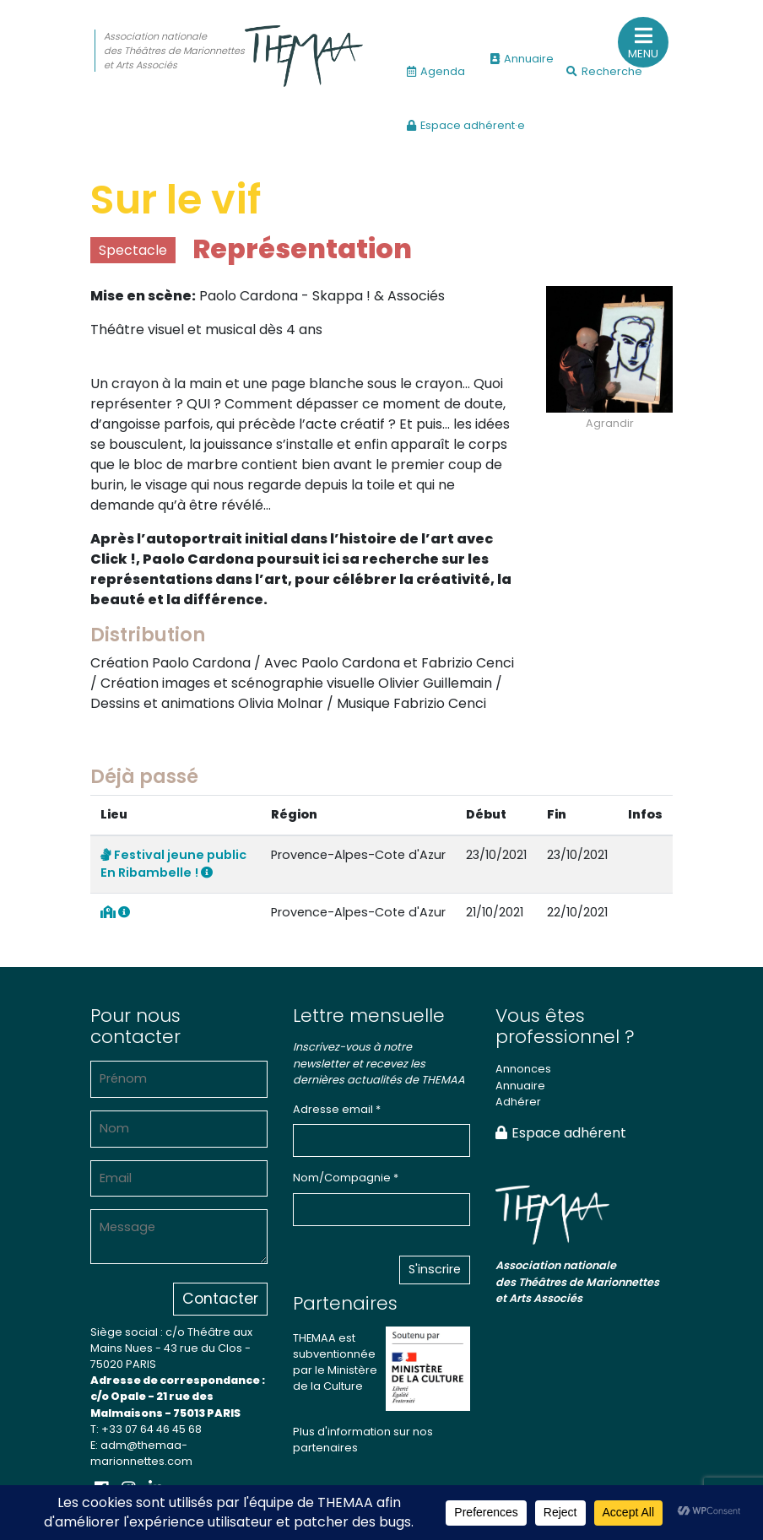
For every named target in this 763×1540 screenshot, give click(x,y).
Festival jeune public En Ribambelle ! (173, 864)
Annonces (523, 1069)
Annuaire (522, 58)
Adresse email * (337, 1109)
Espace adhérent (560, 1133)
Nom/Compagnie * (345, 1177)
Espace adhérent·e (466, 125)
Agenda (436, 71)
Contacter (220, 1299)
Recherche (604, 71)
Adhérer (518, 1101)
